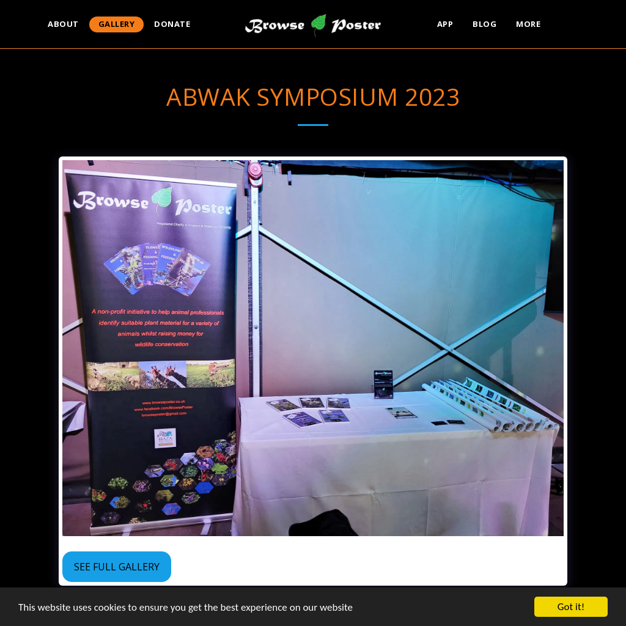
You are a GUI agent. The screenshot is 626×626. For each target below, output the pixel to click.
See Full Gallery (117, 566)
